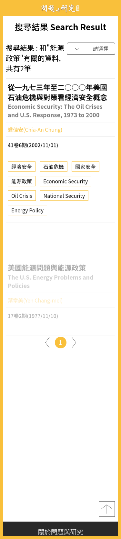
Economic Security (65, 183)
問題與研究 (60, 8)
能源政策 (21, 183)
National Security (64, 197)
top (107, 509)
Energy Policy (27, 212)
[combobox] (91, 49)
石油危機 (53, 168)
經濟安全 (21, 168)
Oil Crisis (21, 197)
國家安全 (85, 168)
